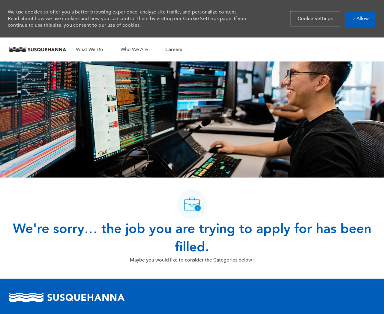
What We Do (89, 49)
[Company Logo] (37, 49)
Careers (173, 49)
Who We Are (134, 49)
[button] (315, 18)
